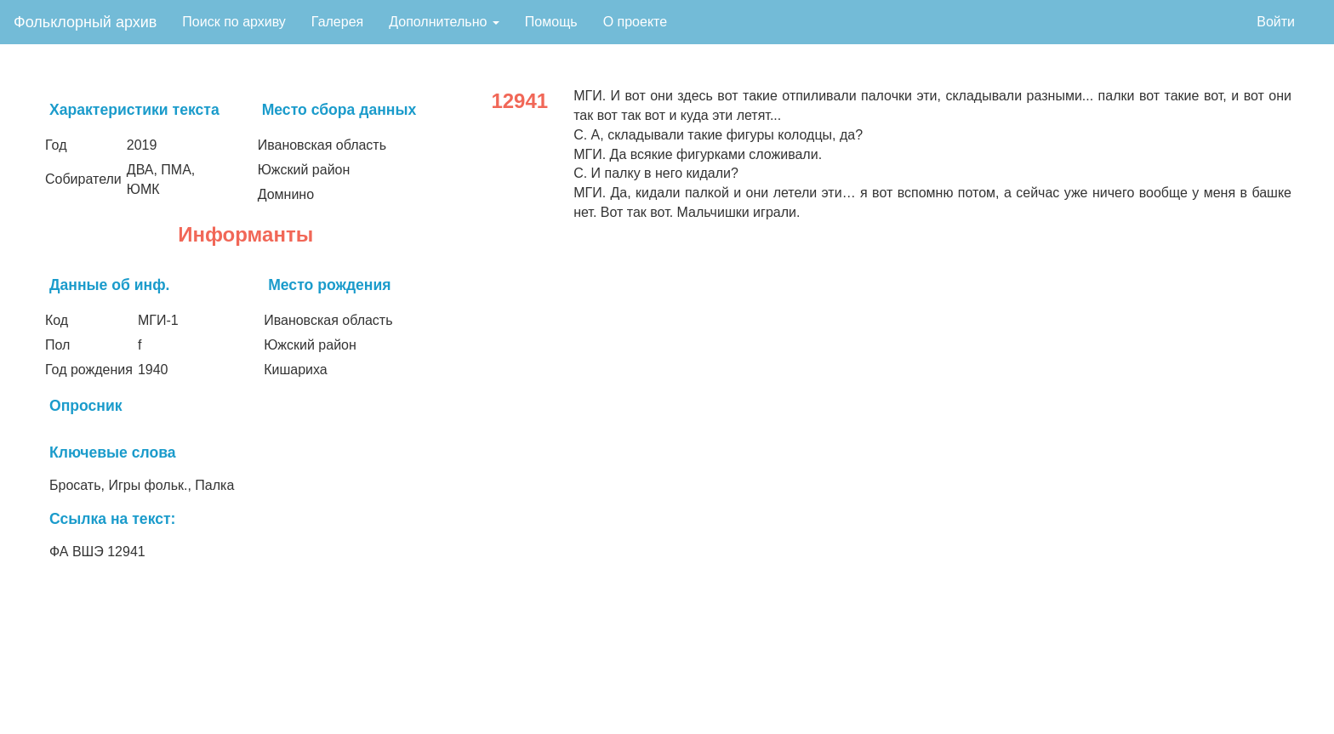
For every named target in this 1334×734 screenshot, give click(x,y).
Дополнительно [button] (444, 21)
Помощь (551, 21)
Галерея (337, 21)
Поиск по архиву (234, 21)
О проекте (635, 21)
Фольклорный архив (85, 22)
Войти (1276, 21)
